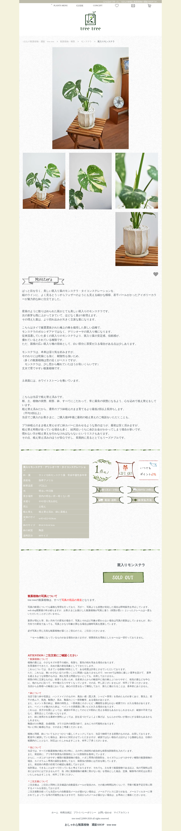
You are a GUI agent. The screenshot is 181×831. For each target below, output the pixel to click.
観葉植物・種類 (67, 41)
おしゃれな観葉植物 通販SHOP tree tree (90, 824)
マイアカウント (122, 812)
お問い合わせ (105, 812)
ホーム (54, 812)
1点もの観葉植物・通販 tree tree (38, 41)
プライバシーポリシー (85, 812)
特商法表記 (66, 812)
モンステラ (86, 41)
